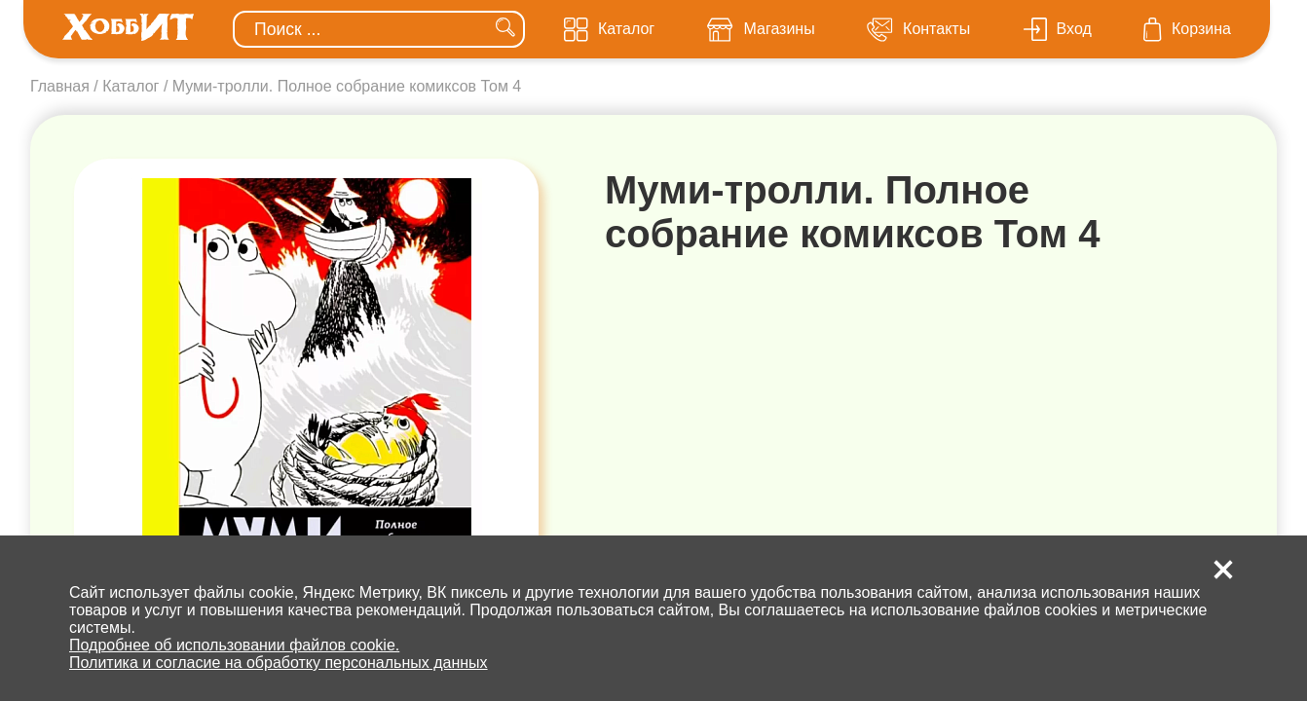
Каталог (130, 86)
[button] (1223, 569)
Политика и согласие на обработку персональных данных (278, 662)
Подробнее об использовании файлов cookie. (234, 645)
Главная (60, 86)
